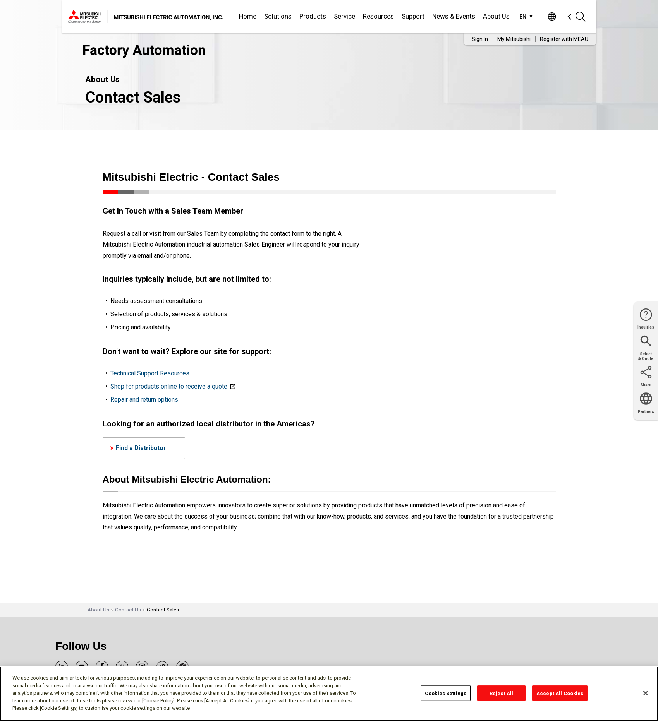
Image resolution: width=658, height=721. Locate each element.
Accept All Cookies (559, 693)
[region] (329, 693)
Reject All (501, 693)
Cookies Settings (445, 693)
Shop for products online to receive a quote (168, 386)
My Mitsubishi (514, 39)
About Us (496, 16)
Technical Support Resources (149, 373)
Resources (378, 16)
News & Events (453, 16)
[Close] (645, 693)
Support (413, 16)
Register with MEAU (564, 39)
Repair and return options (144, 399)
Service (344, 16)
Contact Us (128, 610)
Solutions (278, 16)
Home (247, 16)
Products (312, 16)
